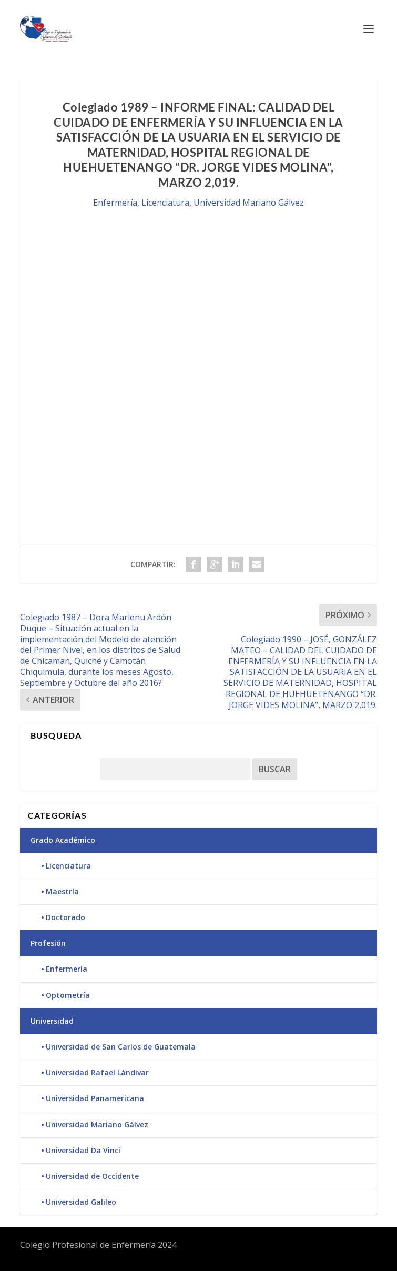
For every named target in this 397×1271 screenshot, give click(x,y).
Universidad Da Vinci (83, 1150)
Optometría (68, 995)
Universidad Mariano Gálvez (249, 202)
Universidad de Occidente (92, 1176)
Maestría (62, 891)
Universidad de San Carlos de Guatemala (121, 1047)
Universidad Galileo (81, 1202)
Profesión (48, 943)
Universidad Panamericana (95, 1098)
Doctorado (65, 917)
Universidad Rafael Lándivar (97, 1072)
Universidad (52, 1021)
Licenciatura (165, 202)
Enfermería (115, 202)
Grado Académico (62, 840)
